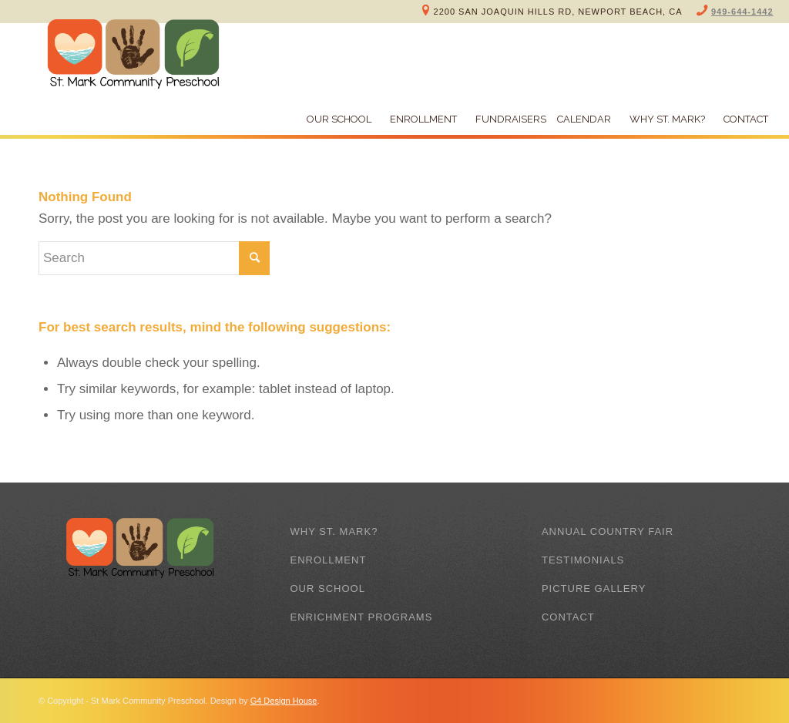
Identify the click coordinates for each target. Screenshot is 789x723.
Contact (568, 617)
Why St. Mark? (334, 531)
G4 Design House (283, 700)
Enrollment (328, 560)
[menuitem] (335, 119)
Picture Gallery (594, 588)
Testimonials (583, 560)
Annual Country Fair (607, 531)
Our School (327, 588)
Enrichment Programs (361, 617)
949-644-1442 (742, 11)
